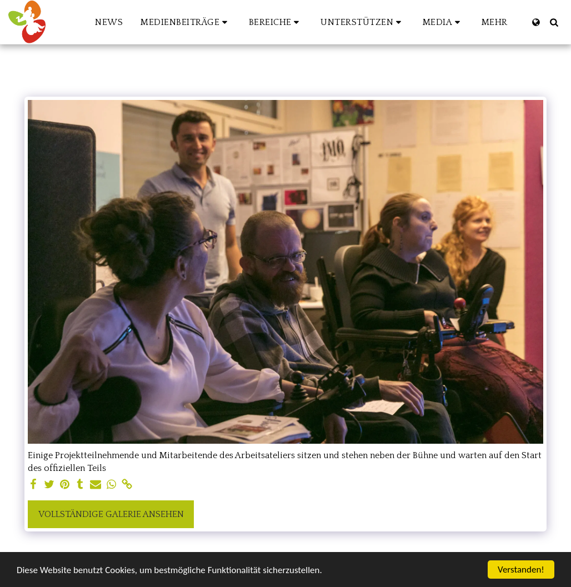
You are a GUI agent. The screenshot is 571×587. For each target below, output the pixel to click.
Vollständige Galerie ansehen (111, 514)
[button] (185, 22)
